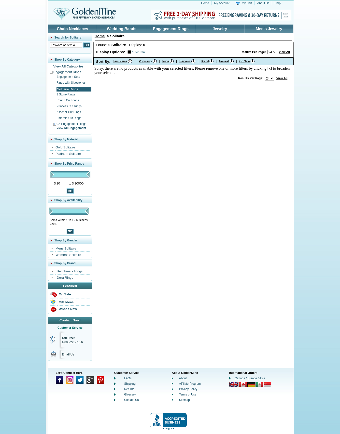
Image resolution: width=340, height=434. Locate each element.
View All (284, 52)
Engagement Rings (171, 29)
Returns (129, 389)
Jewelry (220, 29)
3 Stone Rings (66, 94)
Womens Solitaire (68, 255)
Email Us (68, 354)
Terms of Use (188, 394)
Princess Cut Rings (69, 106)
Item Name (120, 61)
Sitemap (184, 400)
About (183, 378)
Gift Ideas (66, 302)
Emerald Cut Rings (69, 118)
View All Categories (68, 66)
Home (205, 3)
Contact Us (131, 400)
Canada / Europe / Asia (250, 378)
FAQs (127, 378)
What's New (68, 309)
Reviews (184, 61)
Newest (224, 61)
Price (165, 61)
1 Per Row (138, 52)
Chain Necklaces (72, 29)
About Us (263, 3)
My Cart (247, 3)
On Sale (65, 294)
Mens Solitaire (66, 248)
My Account (221, 3)
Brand (205, 61)
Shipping (130, 383)
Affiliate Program (190, 383)
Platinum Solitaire (68, 154)
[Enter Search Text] (66, 45)
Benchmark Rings (70, 271)
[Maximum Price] (80, 183)
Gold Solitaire (65, 147)
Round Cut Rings (68, 100)
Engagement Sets (68, 77)
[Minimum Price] (62, 183)
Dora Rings (65, 277)
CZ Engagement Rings (71, 124)
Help (277, 3)
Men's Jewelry (269, 29)
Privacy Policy (188, 389)
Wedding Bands (122, 29)
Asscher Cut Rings (69, 112)
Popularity (145, 61)
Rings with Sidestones (71, 82)
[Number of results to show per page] (271, 52)
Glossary (130, 394)
